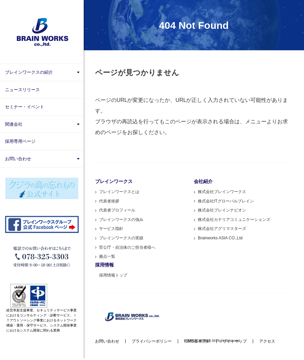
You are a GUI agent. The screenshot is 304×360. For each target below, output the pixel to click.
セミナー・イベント (24, 106)
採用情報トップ (113, 275)
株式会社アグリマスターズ (222, 228)
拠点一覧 (107, 256)
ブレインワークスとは (119, 191)
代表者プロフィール (117, 210)
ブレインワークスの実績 (121, 238)
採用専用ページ (20, 141)
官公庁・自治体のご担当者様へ (127, 247)
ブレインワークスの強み (121, 219)
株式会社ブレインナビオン (222, 210)
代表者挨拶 (109, 201)
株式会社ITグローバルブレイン (226, 201)
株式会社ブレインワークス (222, 191)
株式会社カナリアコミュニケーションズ (234, 219)
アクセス (267, 341)
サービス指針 (111, 228)
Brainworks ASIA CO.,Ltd (220, 238)
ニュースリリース (22, 89)
